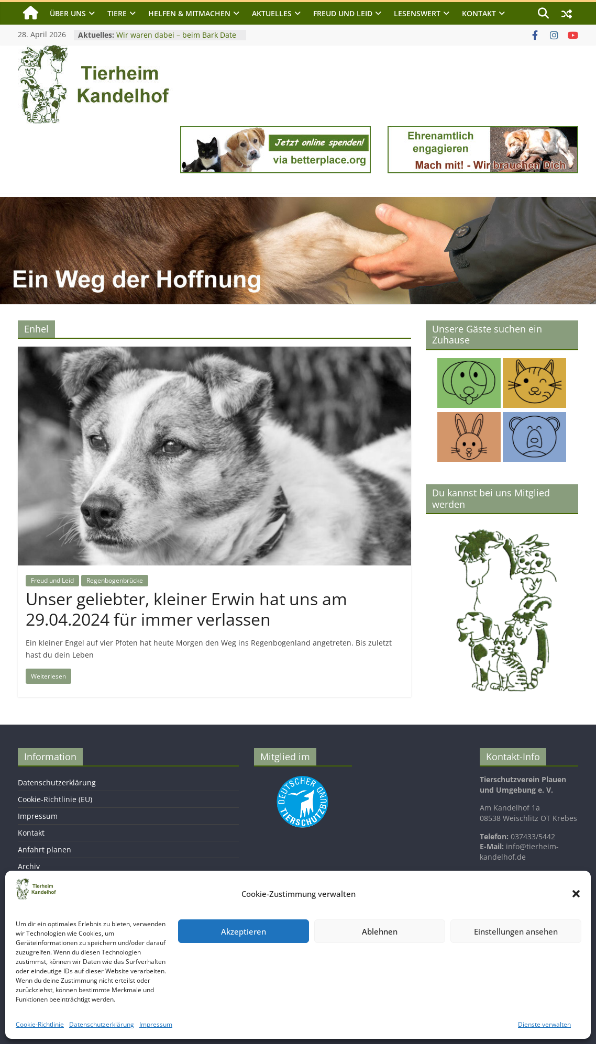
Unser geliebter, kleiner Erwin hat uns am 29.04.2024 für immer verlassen (186, 608)
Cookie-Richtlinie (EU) (55, 799)
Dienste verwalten (544, 1024)
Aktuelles (272, 13)
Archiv (29, 866)
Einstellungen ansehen (516, 931)
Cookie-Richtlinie (40, 1024)
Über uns (68, 13)
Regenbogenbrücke (114, 580)
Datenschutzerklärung (101, 1024)
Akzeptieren (243, 931)
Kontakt (479, 13)
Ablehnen (380, 931)
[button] (576, 893)
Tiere (117, 13)
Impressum (155, 1024)
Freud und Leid (342, 13)
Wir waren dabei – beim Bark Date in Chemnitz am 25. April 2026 (176, 40)
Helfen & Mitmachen (189, 13)
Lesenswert (417, 13)
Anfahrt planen (44, 849)
